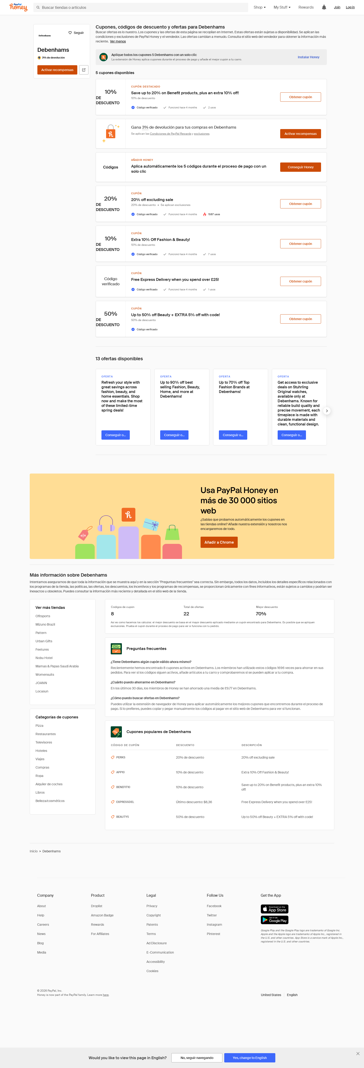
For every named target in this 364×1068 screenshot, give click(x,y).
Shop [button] (260, 7)
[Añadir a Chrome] (219, 542)
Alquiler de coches (49, 784)
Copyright (153, 915)
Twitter (212, 915)
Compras (42, 767)
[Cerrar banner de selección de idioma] (358, 1054)
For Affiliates (100, 934)
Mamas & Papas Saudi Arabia (57, 666)
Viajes (40, 759)
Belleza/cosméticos (50, 801)
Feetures (42, 649)
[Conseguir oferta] (115, 435)
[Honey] (18, 7)
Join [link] (337, 7)
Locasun (42, 691)
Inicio (34, 851)
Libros (40, 792)
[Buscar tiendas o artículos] (140, 7)
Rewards (306, 7)
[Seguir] (76, 32)
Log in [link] (350, 7)
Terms (151, 934)
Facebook (214, 906)
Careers (43, 924)
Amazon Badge (102, 915)
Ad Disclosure (156, 943)
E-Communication (160, 952)
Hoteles (41, 751)
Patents (152, 924)
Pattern (41, 633)
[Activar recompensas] (57, 70)
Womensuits (45, 674)
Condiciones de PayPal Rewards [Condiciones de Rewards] (170, 134)
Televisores (44, 742)
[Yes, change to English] (249, 1057)
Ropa (39, 776)
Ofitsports (43, 616)
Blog (40, 943)
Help (40, 915)
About (41, 906)
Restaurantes (46, 734)
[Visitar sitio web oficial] (83, 70)
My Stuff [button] (282, 7)
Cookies (152, 971)
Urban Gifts (44, 641)
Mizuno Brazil (45, 624)
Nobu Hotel (44, 658)
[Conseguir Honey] (300, 167)
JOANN (41, 683)
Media (41, 952)
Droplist (96, 906)
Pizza (39, 726)
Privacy (151, 906)
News (41, 934)
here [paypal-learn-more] (106, 995)
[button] (279, 995)
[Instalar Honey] (308, 57)
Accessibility (155, 962)
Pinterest (213, 934)
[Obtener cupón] (300, 97)
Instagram (214, 924)
